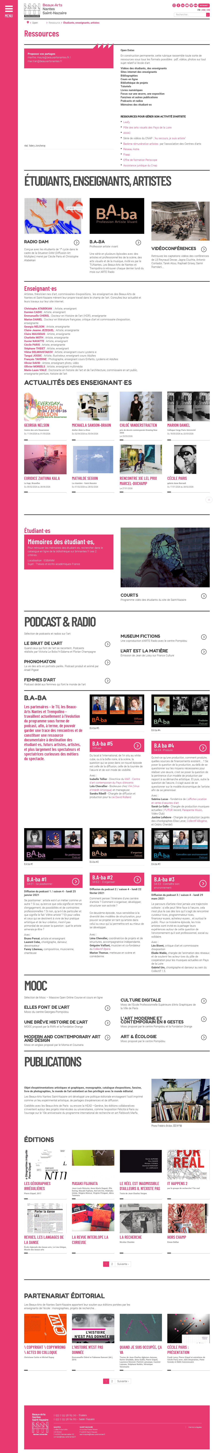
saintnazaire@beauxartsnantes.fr (92, 1434)
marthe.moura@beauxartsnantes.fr (48, 57)
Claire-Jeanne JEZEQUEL (39, 330)
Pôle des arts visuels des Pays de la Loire (147, 127)
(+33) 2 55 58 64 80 (65, 1419)
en (203, 10)
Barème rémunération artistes (141, 143)
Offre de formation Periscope (140, 160)
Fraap (126, 154)
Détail (45, 416)
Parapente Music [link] (192, 810)
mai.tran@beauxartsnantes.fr (45, 61)
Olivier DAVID (32, 363)
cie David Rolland (121, 797)
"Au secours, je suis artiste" (170, 138)
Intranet (204, 5)
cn (208, 10)
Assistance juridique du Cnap (140, 165)
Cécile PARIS (32, 344)
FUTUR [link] (168, 810)
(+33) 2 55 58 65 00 (65, 1415)
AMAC (127, 133)
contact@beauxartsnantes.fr (65, 1437)
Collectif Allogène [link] (197, 821)
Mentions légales (195, 1427)
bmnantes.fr (82, 551)
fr (199, 10)
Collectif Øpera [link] (101, 949)
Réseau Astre (131, 149)
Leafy (126, 122)
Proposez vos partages (41, 53)
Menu (9, 16)
